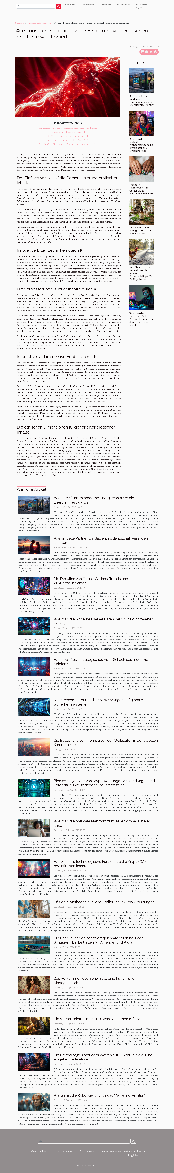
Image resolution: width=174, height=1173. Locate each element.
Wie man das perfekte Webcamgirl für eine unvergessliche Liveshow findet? (141, 145)
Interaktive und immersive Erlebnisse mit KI (67, 140)
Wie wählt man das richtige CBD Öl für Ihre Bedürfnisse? (140, 230)
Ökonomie (106, 4)
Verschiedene (123, 4)
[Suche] (35, 6)
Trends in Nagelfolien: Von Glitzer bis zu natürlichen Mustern (141, 189)
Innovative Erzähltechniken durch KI (67, 131)
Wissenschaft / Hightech (143, 6)
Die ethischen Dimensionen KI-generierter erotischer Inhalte (67, 144)
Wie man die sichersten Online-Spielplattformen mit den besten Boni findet (141, 319)
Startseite (19, 22)
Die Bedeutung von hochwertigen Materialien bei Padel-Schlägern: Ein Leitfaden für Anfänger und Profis (100, 940)
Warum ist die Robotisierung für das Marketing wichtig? (99, 1095)
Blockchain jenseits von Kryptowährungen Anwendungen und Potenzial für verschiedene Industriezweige (104, 783)
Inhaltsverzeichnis (69, 123)
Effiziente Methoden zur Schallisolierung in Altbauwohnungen (104, 902)
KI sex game (86, 236)
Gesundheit (70, 4)
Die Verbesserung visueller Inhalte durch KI (67, 136)
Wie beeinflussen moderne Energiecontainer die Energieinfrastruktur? (141, 100)
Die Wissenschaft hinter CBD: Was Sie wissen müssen (98, 1019)
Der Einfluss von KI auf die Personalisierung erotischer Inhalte (68, 127)
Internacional (88, 4)
